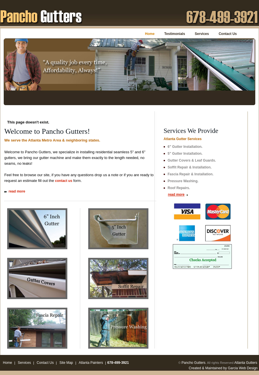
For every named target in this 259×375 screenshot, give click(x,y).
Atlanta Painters (91, 363)
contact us (63, 181)
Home (149, 34)
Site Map (66, 363)
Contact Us (228, 34)
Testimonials (174, 34)
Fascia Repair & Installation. (190, 174)
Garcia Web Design (243, 368)
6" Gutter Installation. (185, 147)
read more (17, 191)
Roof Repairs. (179, 188)
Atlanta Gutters (245, 363)
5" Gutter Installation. (185, 154)
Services (202, 34)
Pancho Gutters (193, 363)
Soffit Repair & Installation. (189, 167)
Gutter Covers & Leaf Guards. (192, 160)
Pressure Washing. (183, 181)
